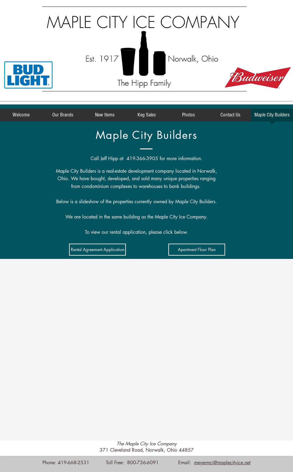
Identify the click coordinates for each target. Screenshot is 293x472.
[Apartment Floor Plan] (196, 250)
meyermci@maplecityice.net (222, 462)
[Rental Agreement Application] (97, 250)
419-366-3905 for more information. (164, 158)
